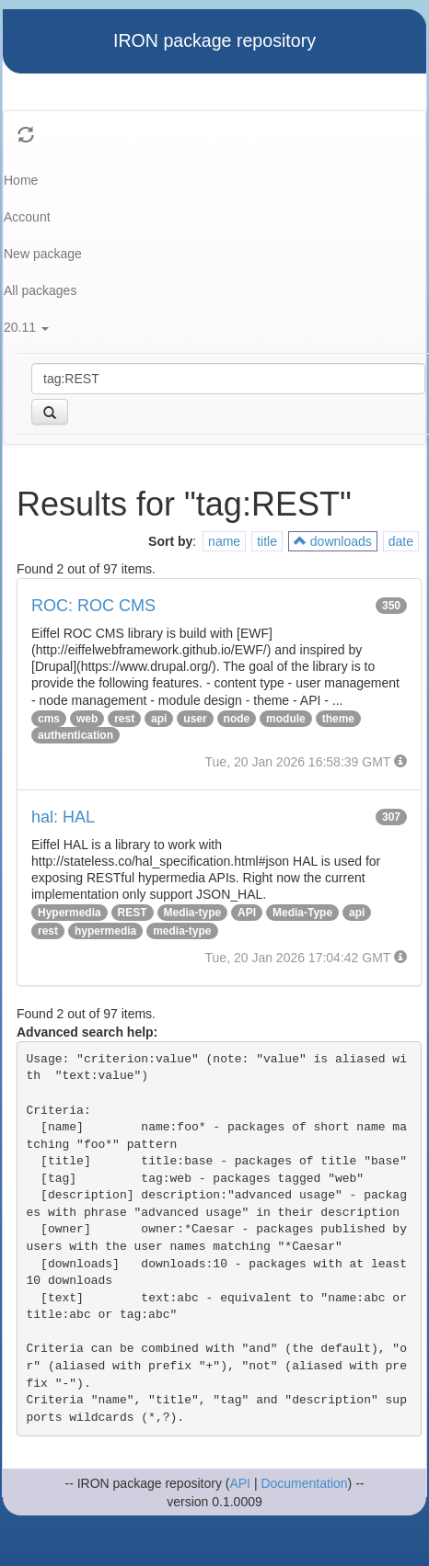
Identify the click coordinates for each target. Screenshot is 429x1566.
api (159, 718)
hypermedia (105, 931)
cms (49, 718)
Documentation (304, 1483)
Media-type (193, 912)
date (400, 541)
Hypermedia (69, 912)
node (237, 718)
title (267, 541)
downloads (333, 541)
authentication (75, 735)
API (247, 912)
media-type (182, 931)
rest (124, 718)
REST (132, 912)
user (194, 718)
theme (338, 718)
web (87, 718)
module (286, 718)
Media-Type (302, 912)
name (224, 541)
